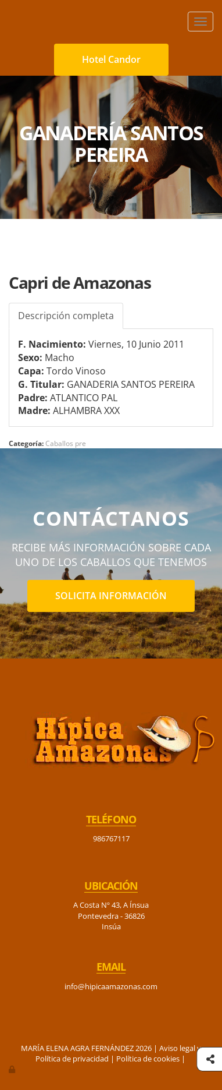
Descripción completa (66, 315)
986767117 (111, 838)
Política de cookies (148, 1058)
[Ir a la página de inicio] (6, 22)
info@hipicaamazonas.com (111, 986)
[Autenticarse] (13, 1069)
